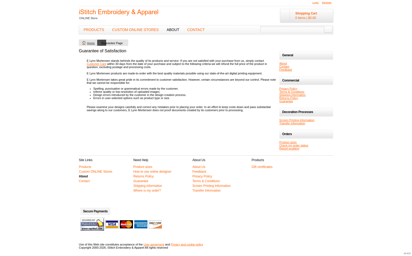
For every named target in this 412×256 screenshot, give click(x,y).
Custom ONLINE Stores (135, 30)
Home (91, 43)
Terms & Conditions (291, 91)
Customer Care (96, 63)
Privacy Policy (288, 88)
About (173, 30)
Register (327, 2)
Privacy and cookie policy (187, 244)
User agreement (153, 244)
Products (94, 30)
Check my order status (293, 145)
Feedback (285, 69)
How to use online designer (152, 171)
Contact (196, 30)
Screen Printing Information (296, 120)
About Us (198, 167)
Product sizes (288, 142)
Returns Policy (288, 98)
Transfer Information (292, 123)
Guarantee (286, 101)
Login (315, 2)
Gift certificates (262, 167)
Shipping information (292, 94)
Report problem (289, 148)
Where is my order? (147, 190)
